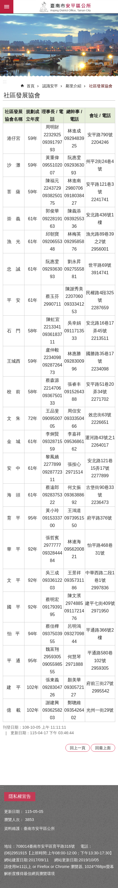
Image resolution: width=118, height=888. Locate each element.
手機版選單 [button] (6, 6)
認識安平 (50, 86)
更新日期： (14, 811)
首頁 (31, 86)
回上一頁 (77, 748)
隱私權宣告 (20, 796)
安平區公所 (65, 6)
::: (4, 81)
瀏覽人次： (14, 819)
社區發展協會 (100, 86)
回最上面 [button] (103, 748)
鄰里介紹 (73, 86)
